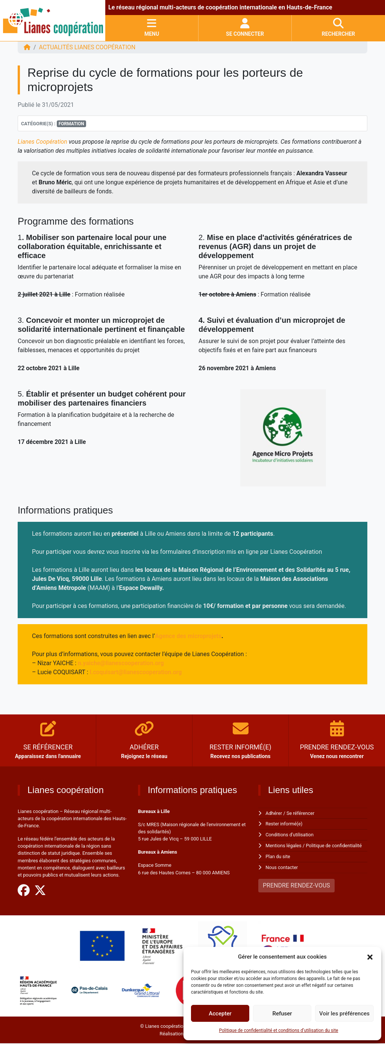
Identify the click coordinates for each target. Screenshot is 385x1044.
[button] (370, 956)
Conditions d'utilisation (289, 834)
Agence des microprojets (188, 636)
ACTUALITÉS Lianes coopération (88, 47)
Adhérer (273, 813)
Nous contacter (281, 866)
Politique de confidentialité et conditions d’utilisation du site (278, 1030)
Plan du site (278, 855)
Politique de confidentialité (334, 845)
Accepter (220, 1013)
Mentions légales (283, 845)
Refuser (282, 1013)
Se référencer (301, 813)
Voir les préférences (344, 1013)
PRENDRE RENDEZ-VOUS (296, 883)
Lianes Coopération (43, 141)
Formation (71, 123)
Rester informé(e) (284, 824)
